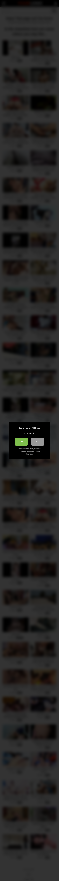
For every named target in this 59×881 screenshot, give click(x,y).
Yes (21, 441)
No (37, 441)
